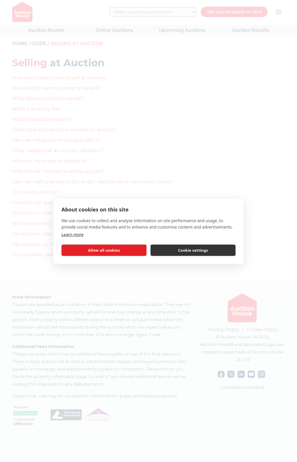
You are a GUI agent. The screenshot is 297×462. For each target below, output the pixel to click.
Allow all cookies (104, 250)
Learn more (72, 234)
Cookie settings (193, 250)
